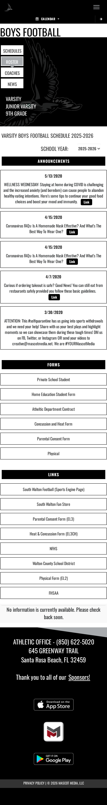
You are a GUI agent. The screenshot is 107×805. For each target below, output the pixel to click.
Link (86, 202)
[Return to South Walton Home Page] (8, 7)
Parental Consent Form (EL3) (53, 519)
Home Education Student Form (53, 394)
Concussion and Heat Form (53, 424)
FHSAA (53, 593)
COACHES (12, 73)
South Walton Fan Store (53, 504)
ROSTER (12, 62)
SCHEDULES (12, 51)
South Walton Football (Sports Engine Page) (53, 489)
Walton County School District (54, 563)
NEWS (12, 84)
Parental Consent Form (53, 438)
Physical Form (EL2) (53, 578)
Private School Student (53, 379)
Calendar (47, 19)
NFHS (53, 548)
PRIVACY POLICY (34, 783)
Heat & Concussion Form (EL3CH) (54, 534)
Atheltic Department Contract (53, 409)
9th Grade (16, 113)
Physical (53, 453)
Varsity (13, 98)
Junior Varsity (21, 106)
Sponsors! (79, 676)
